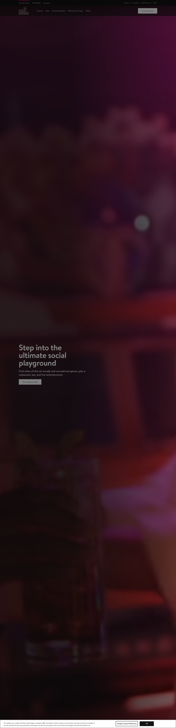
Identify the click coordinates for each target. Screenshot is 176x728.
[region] (88, 724)
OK (147, 724)
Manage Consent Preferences (126, 724)
